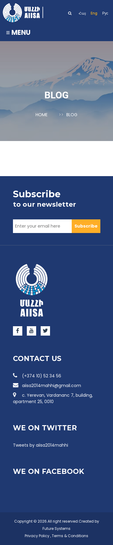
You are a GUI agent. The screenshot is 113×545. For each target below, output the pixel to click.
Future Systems (56, 528)
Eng (94, 13)
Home (42, 115)
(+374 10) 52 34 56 (37, 376)
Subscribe (86, 226)
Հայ (82, 13)
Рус (105, 13)
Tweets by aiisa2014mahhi (40, 445)
